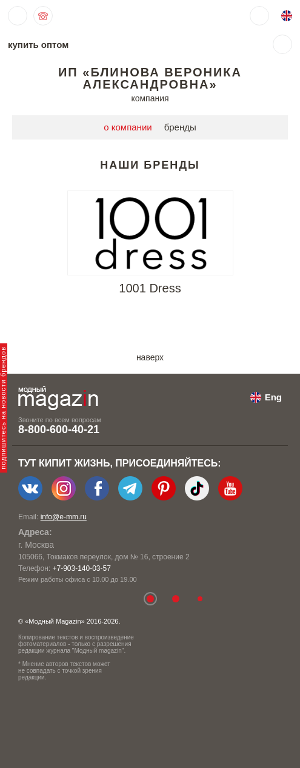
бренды (180, 127)
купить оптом (38, 44)
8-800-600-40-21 (58, 429)
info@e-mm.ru (64, 517)
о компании (128, 127)
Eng (273, 397)
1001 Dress (150, 288)
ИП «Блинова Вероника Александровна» (150, 78)
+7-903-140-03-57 (81, 568)
